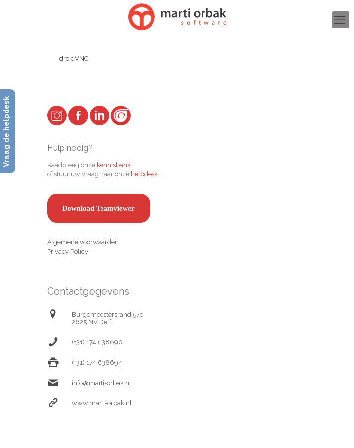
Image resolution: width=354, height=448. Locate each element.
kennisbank (114, 164)
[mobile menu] (340, 19)
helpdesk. (145, 174)
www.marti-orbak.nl (102, 403)
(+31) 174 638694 (97, 362)
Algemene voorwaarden (83, 242)
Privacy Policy (67, 251)
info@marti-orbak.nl (101, 383)
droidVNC (73, 58)
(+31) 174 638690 (97, 342)
